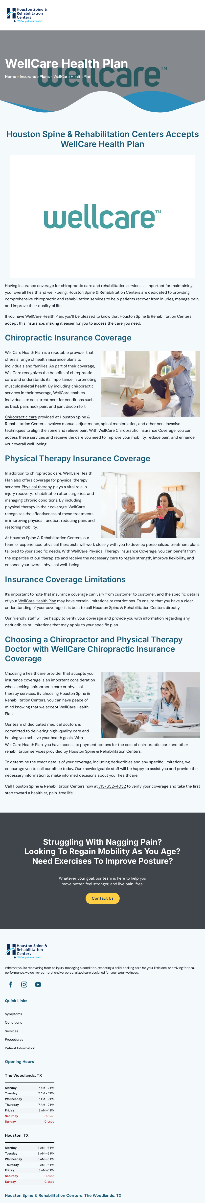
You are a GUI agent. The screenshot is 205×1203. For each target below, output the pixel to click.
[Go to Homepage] (27, 15)
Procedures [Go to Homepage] (14, 1039)
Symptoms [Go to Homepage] (13, 1014)
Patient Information (20, 1048)
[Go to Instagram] (24, 984)
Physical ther (33, 486)
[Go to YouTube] (38, 984)
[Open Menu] (195, 15)
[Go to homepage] (27, 951)
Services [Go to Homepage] (11, 1031)
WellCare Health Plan (37, 600)
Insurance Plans (35, 76)
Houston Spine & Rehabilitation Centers (104, 292)
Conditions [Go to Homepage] (13, 1022)
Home (10, 76)
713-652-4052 (112, 786)
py (49, 486)
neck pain (38, 406)
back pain (19, 406)
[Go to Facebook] (10, 984)
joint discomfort (71, 406)
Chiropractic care (21, 417)
